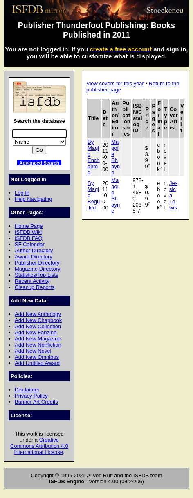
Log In (22, 193)
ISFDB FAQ (29, 238)
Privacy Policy (31, 396)
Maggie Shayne (115, 157)
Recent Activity (32, 281)
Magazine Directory (38, 269)
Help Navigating (33, 199)
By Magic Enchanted (94, 157)
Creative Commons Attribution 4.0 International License (39, 446)
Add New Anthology (38, 314)
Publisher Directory (37, 263)
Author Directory (34, 250)
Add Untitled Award (37, 363)
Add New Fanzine (35, 332)
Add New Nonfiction (38, 345)
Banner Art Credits (36, 402)
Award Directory (33, 256)
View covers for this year (115, 83)
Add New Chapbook (38, 320)
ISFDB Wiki (28, 232)
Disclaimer (27, 390)
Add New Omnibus (37, 357)
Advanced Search (39, 162)
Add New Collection (38, 326)
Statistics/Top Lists (36, 275)
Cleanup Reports (34, 287)
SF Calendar (30, 244)
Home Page (29, 226)
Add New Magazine (38, 339)
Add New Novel (33, 351)
